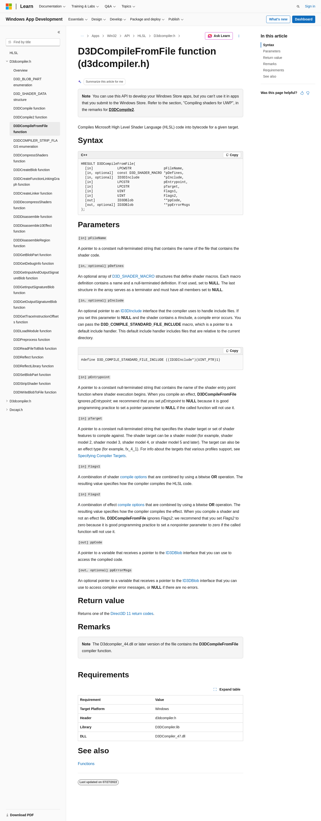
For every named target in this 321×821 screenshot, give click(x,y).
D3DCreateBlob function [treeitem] (31, 170)
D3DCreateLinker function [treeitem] (32, 193)
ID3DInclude (131, 311)
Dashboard (303, 19)
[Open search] (298, 6)
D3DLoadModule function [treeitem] (32, 331)
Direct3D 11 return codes (132, 614)
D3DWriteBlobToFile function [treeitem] (34, 392)
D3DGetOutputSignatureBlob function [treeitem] (35, 305)
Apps (95, 36)
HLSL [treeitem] (14, 53)
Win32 (112, 36)
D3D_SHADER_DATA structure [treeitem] (29, 97)
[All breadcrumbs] (82, 36)
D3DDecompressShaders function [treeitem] (32, 205)
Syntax (268, 45)
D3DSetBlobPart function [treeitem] (32, 375)
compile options (133, 477)
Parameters (271, 51)
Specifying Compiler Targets (102, 456)
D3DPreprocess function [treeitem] (31, 340)
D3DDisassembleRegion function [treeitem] (31, 243)
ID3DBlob (174, 553)
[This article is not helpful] (308, 93)
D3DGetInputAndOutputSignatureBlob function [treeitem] (36, 275)
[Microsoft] (9, 6)
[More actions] (239, 36)
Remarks (270, 64)
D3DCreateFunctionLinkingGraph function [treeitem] (36, 182)
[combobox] (33, 42)
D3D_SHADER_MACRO (133, 276)
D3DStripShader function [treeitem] (32, 384)
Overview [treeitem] (20, 70)
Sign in (310, 6)
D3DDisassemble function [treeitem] (32, 217)
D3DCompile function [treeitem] (29, 108)
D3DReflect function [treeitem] (28, 357)
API (127, 36)
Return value (272, 58)
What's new (278, 19)
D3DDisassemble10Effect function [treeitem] (32, 228)
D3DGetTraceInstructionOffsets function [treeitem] (36, 319)
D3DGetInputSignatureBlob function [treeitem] (33, 290)
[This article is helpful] (302, 93)
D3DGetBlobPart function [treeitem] (32, 255)
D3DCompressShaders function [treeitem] (30, 158)
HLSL (142, 36)
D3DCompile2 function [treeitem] (30, 117)
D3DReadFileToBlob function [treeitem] (35, 348)
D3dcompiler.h (164, 36)
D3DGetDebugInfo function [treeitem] (33, 263)
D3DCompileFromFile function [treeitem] (30, 129)
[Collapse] (59, 32)
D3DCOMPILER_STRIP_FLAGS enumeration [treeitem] (35, 143)
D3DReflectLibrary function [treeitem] (33, 366)
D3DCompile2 (121, 110)
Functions (86, 764)
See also (269, 76)
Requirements (273, 70)
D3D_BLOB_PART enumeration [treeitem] (27, 82)
